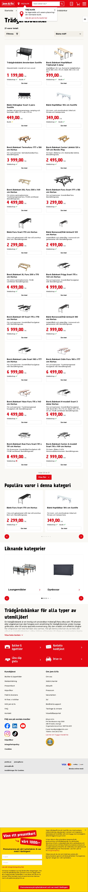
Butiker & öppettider (13, 677)
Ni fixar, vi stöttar (12, 700)
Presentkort (10, 686)
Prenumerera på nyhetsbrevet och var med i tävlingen (44, 887)
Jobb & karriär (51, 681)
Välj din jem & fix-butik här (36, 18)
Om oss (49, 677)
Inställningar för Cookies (14, 770)
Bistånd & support (53, 704)
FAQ (6, 709)
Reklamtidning (11, 681)
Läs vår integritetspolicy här (13, 867)
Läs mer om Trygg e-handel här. (57, 735)
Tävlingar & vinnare (54, 709)
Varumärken (51, 695)
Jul (47, 700)
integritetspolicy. (54, 850)
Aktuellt (49, 686)
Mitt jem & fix (10, 704)
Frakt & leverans (11, 695)
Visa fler (42, 477)
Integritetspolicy (12, 744)
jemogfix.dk (9, 766)
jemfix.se (8, 762)
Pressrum (50, 690)
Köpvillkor (9, 690)
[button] (41, 536)
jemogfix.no (18, 762)
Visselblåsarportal (53, 713)
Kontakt (8, 713)
